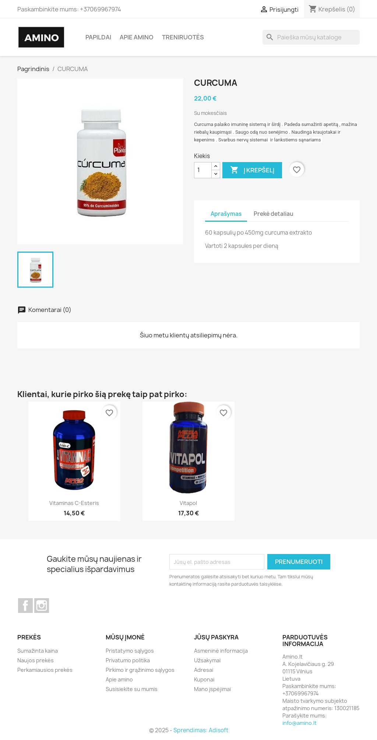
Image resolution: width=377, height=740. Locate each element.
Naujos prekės (35, 660)
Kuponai (204, 679)
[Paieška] (311, 37)
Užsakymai (207, 660)
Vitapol (188, 502)
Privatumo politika (128, 660)
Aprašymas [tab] (226, 214)
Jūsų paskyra (216, 637)
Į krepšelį (252, 170)
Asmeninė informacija (221, 650)
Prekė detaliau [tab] (273, 214)
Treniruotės (183, 37)
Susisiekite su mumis (132, 688)
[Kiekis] (203, 170)
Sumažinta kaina (37, 650)
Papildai (98, 37)
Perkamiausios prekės (45, 669)
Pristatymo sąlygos (130, 650)
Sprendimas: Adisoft (200, 730)
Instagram (41, 605)
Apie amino (137, 37)
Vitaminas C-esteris (74, 502)
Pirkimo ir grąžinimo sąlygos (140, 669)
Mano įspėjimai (212, 688)
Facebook (25, 605)
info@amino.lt (299, 722)
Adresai (203, 669)
